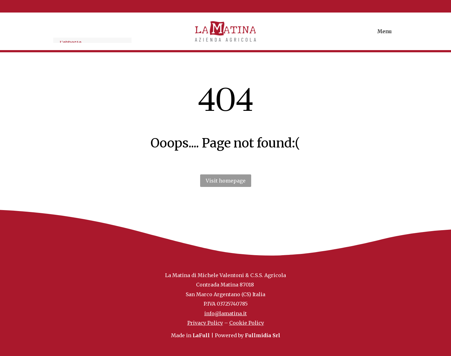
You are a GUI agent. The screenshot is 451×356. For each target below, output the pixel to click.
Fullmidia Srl (262, 335)
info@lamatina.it (225, 313)
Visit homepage (226, 181)
